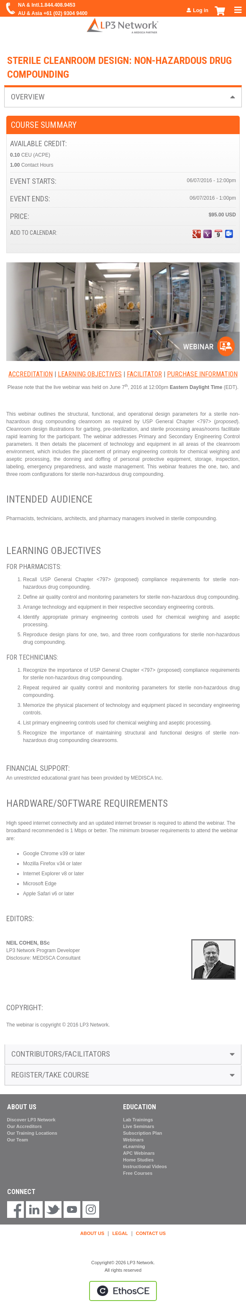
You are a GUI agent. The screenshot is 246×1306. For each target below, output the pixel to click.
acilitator (146, 374)
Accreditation (30, 374)
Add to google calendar (196, 234)
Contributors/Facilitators (60, 1054)
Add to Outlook (229, 234)
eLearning (134, 1146)
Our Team (17, 1139)
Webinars (133, 1139)
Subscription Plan (142, 1133)
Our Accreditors (24, 1126)
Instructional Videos (145, 1166)
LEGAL (120, 1233)
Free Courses (137, 1173)
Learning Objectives (90, 374)
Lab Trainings (138, 1119)
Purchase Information (202, 374)
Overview (28, 97)
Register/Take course (50, 1075)
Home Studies (138, 1159)
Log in (200, 10)
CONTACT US (151, 1233)
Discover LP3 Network (31, 1119)
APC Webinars (139, 1153)
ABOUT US (92, 1233)
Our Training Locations (32, 1133)
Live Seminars (138, 1126)
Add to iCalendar (218, 233)
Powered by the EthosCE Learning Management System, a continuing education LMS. (123, 1291)
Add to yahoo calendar (207, 234)
